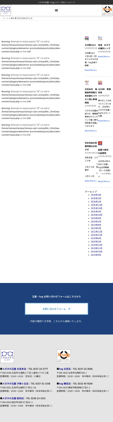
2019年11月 (96, 248)
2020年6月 (96, 238)
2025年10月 (96, 208)
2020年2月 (96, 241)
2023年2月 (96, 228)
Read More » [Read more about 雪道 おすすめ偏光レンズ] (104, 56)
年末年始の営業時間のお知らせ (91, 146)
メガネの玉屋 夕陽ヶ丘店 (15, 383)
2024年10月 (96, 214)
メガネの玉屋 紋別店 (13, 398)
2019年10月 (96, 251)
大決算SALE (90, 44)
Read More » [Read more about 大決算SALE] (91, 70)
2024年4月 (96, 218)
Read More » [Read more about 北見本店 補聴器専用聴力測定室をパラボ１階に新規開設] (91, 131)
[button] (56, 10)
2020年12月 (96, 234)
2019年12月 (96, 244)
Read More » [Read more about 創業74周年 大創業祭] (104, 181)
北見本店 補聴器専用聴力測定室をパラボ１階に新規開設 (91, 96)
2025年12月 (96, 204)
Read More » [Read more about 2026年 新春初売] (104, 121)
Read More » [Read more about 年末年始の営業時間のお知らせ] (91, 181)
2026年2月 (96, 198)
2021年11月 (96, 231)
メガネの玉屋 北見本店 (14, 368)
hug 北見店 (65, 368)
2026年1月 (96, 201)
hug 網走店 (65, 383)
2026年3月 (96, 194)
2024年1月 (96, 221)
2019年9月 (96, 254)
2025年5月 (96, 211)
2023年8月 (96, 224)
